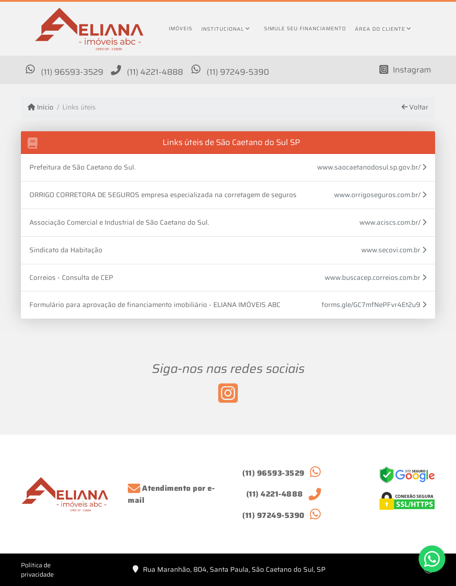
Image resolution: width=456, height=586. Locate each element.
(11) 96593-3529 (72, 71)
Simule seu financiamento (305, 28)
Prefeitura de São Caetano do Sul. (82, 167)
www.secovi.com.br (394, 250)
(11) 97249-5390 (238, 71)
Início (40, 107)
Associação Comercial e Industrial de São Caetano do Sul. (119, 222)
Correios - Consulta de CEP (71, 277)
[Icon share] (405, 69)
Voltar (415, 107)
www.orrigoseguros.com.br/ (380, 195)
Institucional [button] (222, 29)
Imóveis (180, 28)
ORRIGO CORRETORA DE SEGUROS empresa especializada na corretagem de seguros (163, 195)
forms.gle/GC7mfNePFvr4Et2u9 (374, 305)
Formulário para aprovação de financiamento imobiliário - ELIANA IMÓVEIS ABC (155, 304)
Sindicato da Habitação (65, 250)
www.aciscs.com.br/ (393, 223)
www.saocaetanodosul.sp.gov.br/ (372, 167)
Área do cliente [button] (380, 29)
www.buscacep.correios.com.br (376, 278)
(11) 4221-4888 (155, 71)
